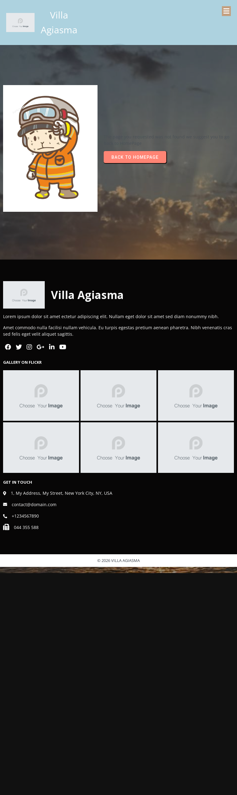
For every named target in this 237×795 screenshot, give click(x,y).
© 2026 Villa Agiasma (118, 560)
